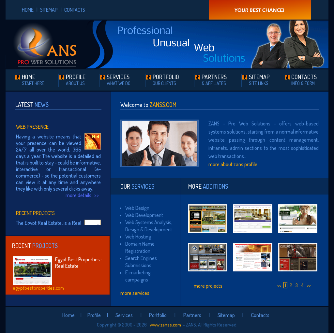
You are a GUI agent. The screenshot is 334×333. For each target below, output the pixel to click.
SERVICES (118, 79)
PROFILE (75, 79)
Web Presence (32, 126)
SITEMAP (49, 10)
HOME (28, 10)
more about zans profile (232, 164)
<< (279, 285)
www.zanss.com (165, 325)
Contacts (260, 315)
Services (124, 315)
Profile (94, 315)
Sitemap (226, 315)
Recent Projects (35, 213)
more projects (208, 285)
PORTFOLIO (166, 79)
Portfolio (158, 315)
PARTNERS (214, 79)
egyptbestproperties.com (38, 288)
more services (134, 293)
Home (68, 315)
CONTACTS (74, 10)
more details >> (83, 195)
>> (309, 285)
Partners (192, 315)
